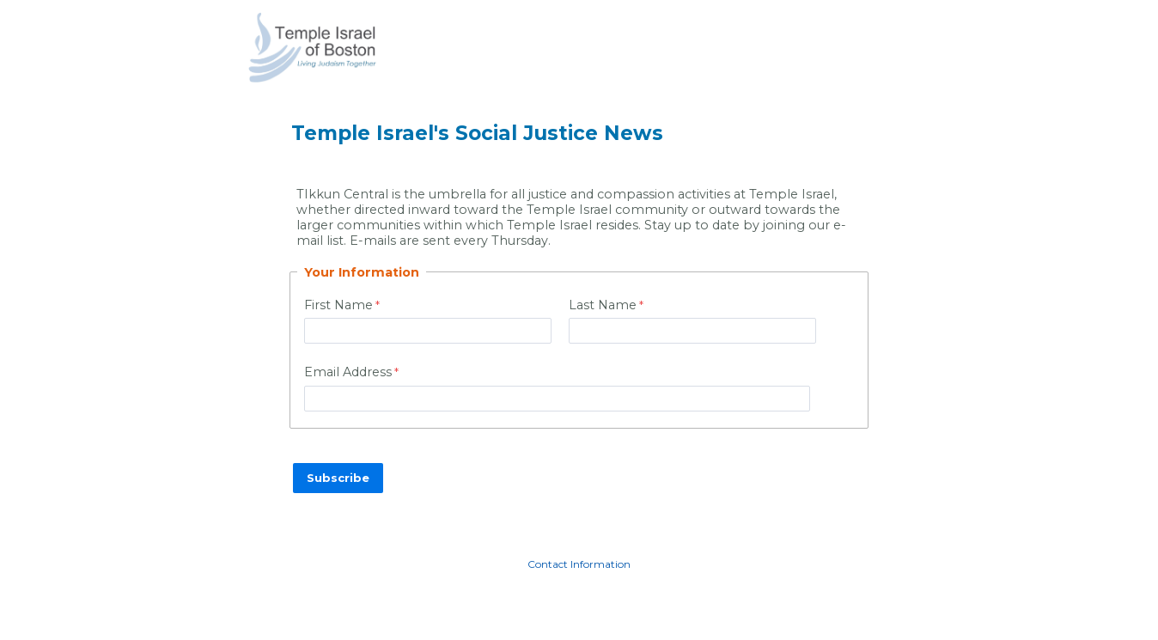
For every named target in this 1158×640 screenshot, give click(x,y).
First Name (338, 305)
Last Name (603, 305)
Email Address (348, 372)
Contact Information (579, 564)
